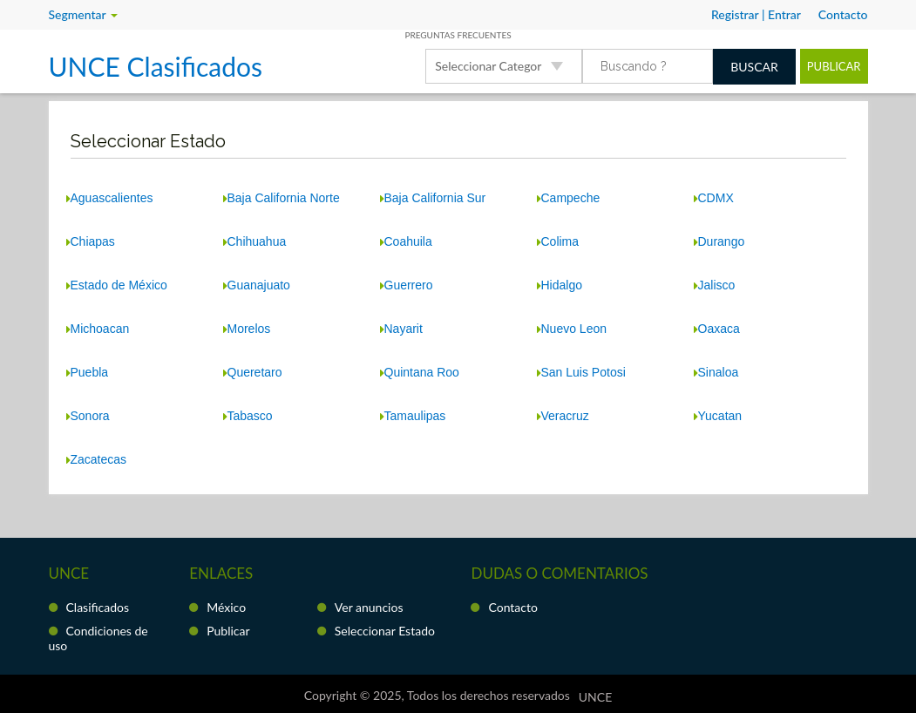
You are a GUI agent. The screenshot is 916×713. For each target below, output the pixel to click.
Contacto (512, 607)
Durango (719, 241)
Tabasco (248, 416)
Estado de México (116, 285)
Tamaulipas (413, 416)
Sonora (88, 416)
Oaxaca (717, 329)
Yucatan (718, 416)
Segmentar (83, 14)
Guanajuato (256, 285)
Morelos (247, 329)
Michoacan (98, 329)
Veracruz (563, 416)
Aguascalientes (109, 198)
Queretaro (252, 372)
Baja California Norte (281, 198)
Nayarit (401, 329)
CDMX (714, 198)
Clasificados (98, 607)
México (226, 607)
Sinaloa (716, 372)
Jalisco (715, 285)
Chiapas (90, 241)
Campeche (568, 198)
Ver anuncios (369, 607)
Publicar (834, 66)
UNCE (595, 696)
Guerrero (406, 285)
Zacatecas (96, 459)
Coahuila (406, 241)
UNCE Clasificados (155, 66)
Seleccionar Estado (385, 630)
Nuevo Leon (572, 329)
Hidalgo (559, 285)
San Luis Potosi (581, 372)
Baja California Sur (433, 198)
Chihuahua (255, 241)
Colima (558, 241)
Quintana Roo (419, 372)
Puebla (87, 372)
